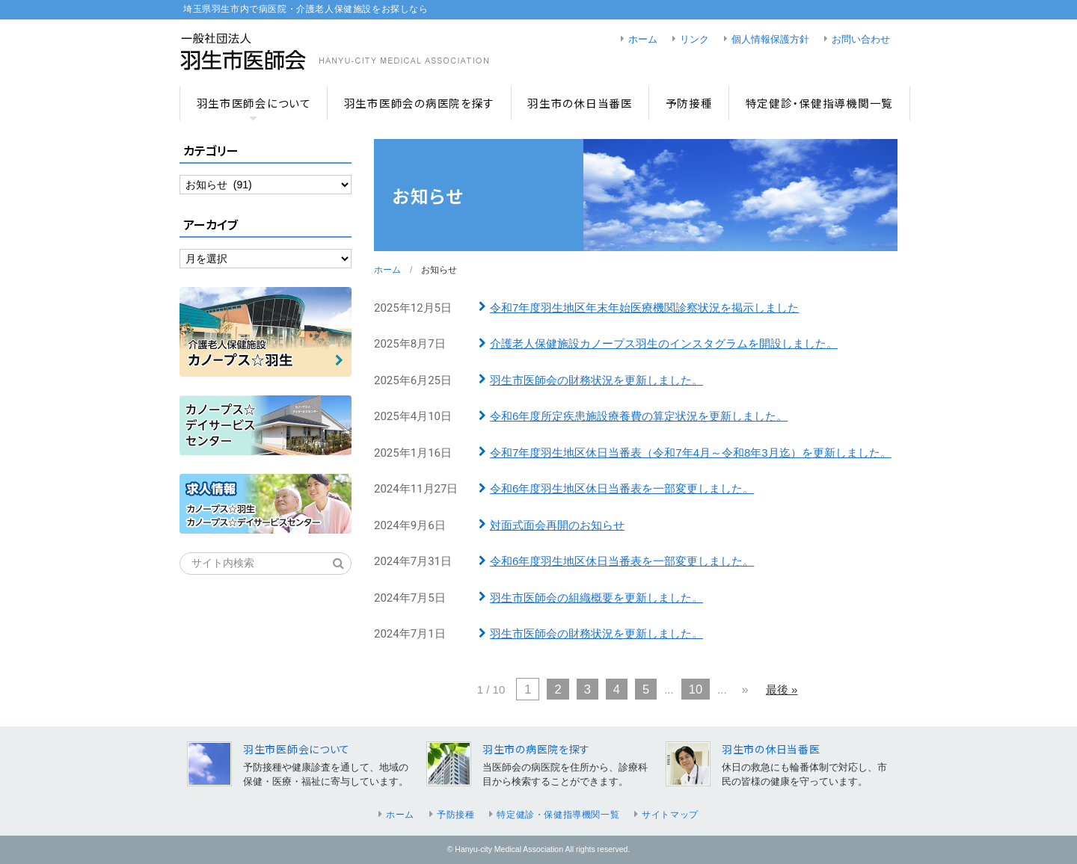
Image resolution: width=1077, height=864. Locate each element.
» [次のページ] (745, 689)
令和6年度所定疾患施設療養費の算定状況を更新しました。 (639, 416)
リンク (694, 39)
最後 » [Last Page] (782, 689)
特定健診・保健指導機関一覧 (819, 103)
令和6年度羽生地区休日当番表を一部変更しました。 (622, 488)
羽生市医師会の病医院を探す (419, 103)
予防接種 (689, 103)
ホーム (642, 39)
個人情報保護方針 (770, 39)
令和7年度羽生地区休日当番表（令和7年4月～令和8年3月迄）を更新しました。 (691, 452)
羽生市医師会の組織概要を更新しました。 (596, 597)
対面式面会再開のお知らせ (557, 525)
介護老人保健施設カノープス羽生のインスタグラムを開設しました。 (664, 343)
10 (695, 689)
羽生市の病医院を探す (536, 748)
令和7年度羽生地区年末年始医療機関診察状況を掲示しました (644, 307)
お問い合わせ (861, 39)
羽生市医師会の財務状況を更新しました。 (596, 380)
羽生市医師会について (254, 103)
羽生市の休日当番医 (580, 103)
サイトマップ (670, 814)
